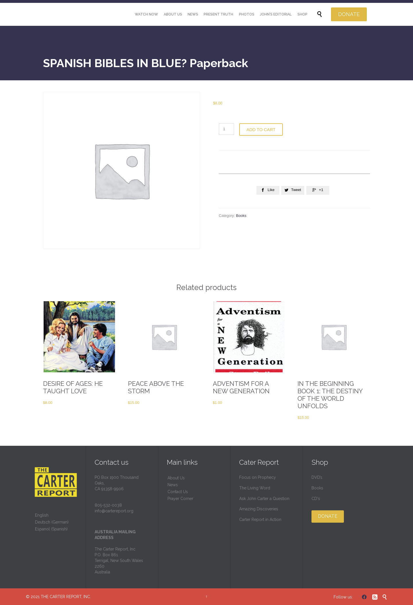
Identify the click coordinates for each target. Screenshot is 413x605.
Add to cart (261, 129)
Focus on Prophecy (257, 477)
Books (241, 215)
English (41, 515)
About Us (176, 478)
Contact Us (177, 491)
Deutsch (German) (52, 522)
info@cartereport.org (114, 511)
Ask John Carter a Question (264, 498)
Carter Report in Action (260, 519)
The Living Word (254, 488)
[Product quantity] (226, 129)
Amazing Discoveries (258, 509)
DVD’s (316, 477)
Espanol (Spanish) (51, 529)
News (172, 485)
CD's (315, 498)
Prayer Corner (180, 498)
